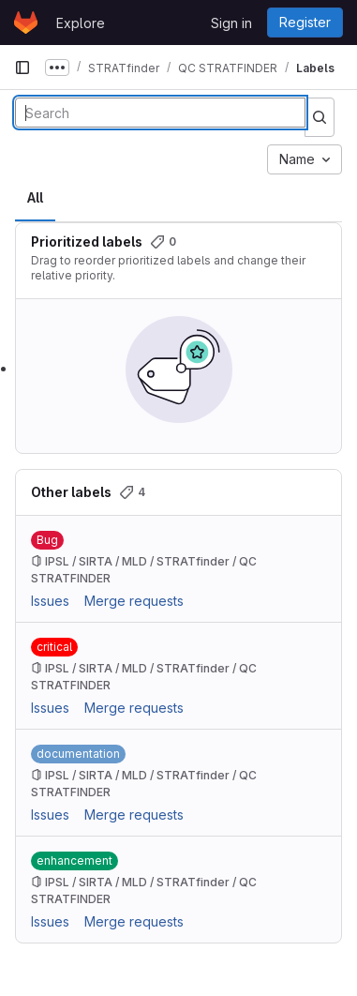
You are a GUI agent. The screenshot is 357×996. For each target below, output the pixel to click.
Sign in (231, 23)
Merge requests (134, 601)
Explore (80, 23)
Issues (50, 601)
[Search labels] (160, 113)
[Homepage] (25, 23)
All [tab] (35, 197)
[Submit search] (320, 117)
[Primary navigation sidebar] (22, 68)
